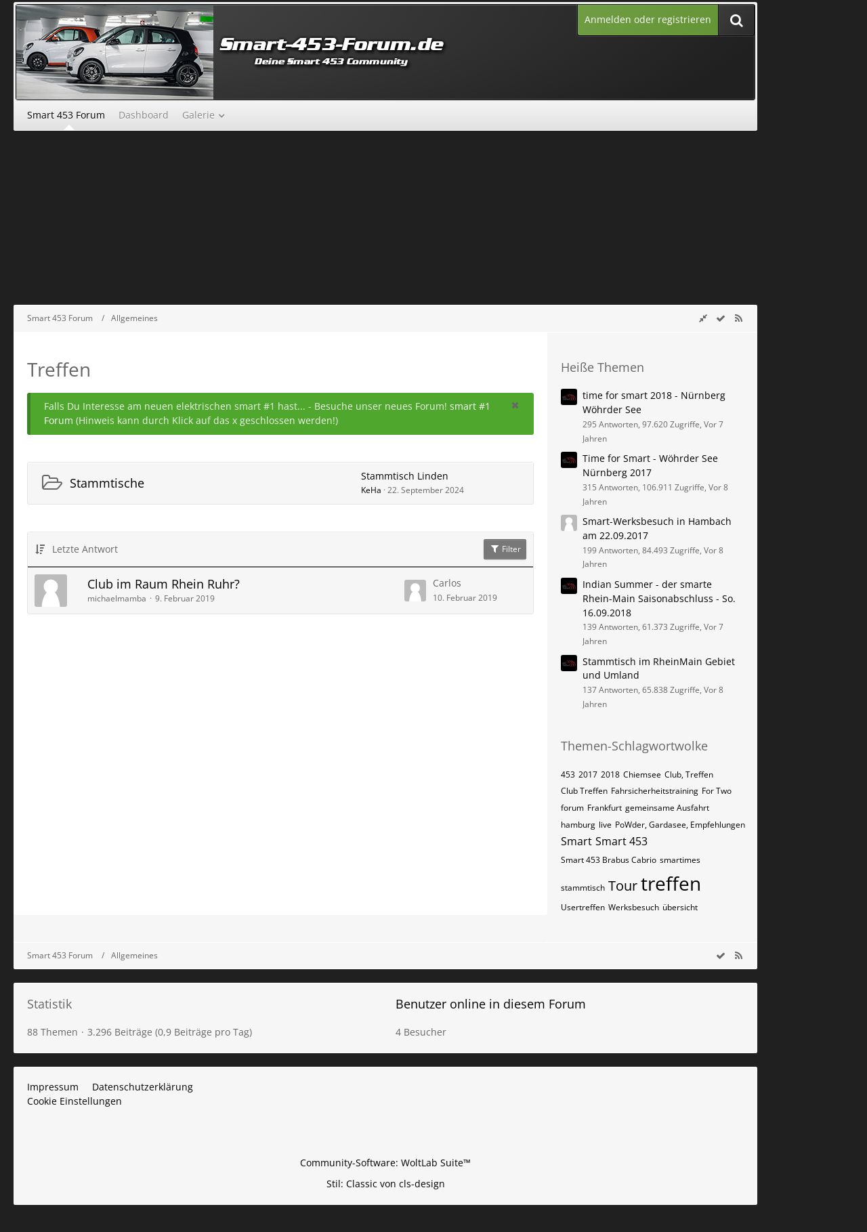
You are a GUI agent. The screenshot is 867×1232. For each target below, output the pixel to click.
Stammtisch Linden (404, 475)
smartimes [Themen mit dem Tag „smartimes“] (680, 860)
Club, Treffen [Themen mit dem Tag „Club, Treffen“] (688, 774)
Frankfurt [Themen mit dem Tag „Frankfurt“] (604, 807)
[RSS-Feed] (738, 318)
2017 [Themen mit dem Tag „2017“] (587, 774)
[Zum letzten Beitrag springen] (415, 590)
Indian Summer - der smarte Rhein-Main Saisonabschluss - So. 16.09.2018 (659, 598)
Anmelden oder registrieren (648, 19)
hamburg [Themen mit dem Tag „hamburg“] (578, 824)
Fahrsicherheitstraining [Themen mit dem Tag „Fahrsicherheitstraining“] (654, 790)
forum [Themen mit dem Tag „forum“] (572, 807)
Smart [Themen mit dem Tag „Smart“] (576, 841)
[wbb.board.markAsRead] (720, 318)
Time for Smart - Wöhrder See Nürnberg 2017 (650, 465)
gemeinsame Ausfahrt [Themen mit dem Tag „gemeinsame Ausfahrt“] (667, 807)
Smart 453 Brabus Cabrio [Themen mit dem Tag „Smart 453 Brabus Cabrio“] (608, 860)
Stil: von (385, 1183)
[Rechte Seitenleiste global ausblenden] (703, 318)
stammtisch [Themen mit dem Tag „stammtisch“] (583, 887)
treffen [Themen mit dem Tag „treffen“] (671, 883)
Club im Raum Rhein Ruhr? (163, 584)
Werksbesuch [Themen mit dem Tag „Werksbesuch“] (633, 907)
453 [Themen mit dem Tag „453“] (568, 774)
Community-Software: (385, 1162)
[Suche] (736, 20)
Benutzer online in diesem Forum (491, 1004)
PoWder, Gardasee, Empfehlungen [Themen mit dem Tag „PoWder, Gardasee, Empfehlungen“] (680, 824)
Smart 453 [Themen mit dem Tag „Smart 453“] (621, 841)
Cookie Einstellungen (74, 1101)
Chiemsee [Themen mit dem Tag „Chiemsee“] (642, 774)
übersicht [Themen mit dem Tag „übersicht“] (680, 907)
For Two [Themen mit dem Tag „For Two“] (717, 790)
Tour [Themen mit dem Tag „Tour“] (622, 885)
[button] (514, 405)
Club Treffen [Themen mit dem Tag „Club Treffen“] (584, 790)
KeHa (371, 490)
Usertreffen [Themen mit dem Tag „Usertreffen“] (583, 907)
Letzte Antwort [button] (85, 549)
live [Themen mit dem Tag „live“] (605, 824)
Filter (505, 549)
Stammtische (107, 483)
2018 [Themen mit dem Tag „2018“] (610, 774)
